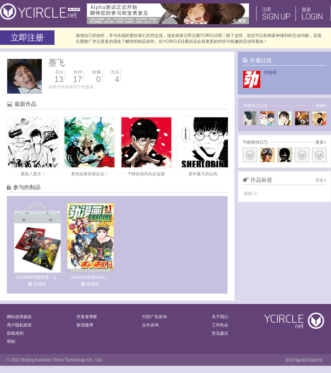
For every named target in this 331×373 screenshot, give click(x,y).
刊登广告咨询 (154, 316)
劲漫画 (39, 284)
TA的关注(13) (255, 105)
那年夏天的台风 (203, 173)
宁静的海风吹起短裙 (146, 173)
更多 (321, 105)
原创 (251, 193)
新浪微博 (85, 325)
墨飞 (56, 62)
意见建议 (220, 333)
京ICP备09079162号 (303, 360)
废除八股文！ (33, 173)
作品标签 (261, 180)
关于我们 (220, 316)
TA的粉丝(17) (255, 142)
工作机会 (220, 325)
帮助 (11, 341)
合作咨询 (150, 325)
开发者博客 (87, 316)
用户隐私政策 (19, 325)
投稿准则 (15, 333)
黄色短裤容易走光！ (89, 173)
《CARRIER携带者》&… (37, 277)
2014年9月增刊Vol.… (90, 277)
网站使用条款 (19, 316)
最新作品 (25, 104)
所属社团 (261, 60)
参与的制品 (27, 187)
